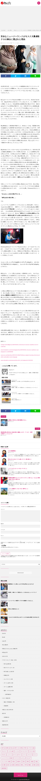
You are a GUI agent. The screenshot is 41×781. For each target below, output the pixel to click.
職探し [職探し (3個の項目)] (30, 764)
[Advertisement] (20, 17)
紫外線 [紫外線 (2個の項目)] (17, 764)
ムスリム (21, 42)
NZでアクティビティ (8, 667)
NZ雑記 (5, 675)
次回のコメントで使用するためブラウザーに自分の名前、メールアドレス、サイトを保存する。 (20, 543)
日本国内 (6, 717)
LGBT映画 (7, 694)
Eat (3, 633)
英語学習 (4, 724)
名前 (2, 523)
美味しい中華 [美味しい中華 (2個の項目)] (24, 764)
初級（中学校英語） (8, 702)
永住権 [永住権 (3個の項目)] (12, 764)
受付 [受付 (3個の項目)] (24, 761)
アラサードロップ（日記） (6, 384)
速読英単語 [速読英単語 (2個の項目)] (4, 768)
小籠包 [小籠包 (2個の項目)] (31, 761)
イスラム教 (16, 42)
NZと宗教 (10, 42)
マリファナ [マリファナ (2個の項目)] (16, 758)
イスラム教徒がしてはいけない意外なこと (18, 488)
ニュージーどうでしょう (24, 779)
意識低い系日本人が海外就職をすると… (17, 420)
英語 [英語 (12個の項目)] (38, 764)
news (3, 641)
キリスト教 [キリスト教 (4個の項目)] (32, 751)
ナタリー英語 (5, 698)
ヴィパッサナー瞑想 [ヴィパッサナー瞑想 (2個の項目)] (6, 761)
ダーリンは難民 (7, 686)
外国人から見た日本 (6, 709)
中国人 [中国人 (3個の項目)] (13, 761)
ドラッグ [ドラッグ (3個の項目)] (30, 754)
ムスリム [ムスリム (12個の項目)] (23, 758)
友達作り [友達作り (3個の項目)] (19, 761)
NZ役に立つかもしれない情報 (8, 648)
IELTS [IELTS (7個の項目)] (3, 747)
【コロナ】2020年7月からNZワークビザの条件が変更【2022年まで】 (23, 617)
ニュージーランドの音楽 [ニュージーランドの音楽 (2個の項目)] (7, 758)
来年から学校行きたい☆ (16, 399)
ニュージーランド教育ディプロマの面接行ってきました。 (23, 393)
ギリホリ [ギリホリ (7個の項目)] (3, 754)
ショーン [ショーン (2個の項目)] (9, 754)
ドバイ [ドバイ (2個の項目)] (24, 754)
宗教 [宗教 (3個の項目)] (28, 761)
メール (3, 529)
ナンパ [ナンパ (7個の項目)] (34, 754)
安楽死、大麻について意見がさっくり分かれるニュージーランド (24, 387)
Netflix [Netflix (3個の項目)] (7, 747)
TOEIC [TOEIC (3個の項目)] (25, 747)
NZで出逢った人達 (8, 671)
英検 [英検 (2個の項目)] (34, 764)
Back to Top (20, 775)
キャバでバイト (7, 679)
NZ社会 (9, 390)
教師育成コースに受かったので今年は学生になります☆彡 (23, 381)
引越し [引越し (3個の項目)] (36, 761)
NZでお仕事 (6, 663)
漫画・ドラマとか (8, 690)
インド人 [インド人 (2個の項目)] (17, 751)
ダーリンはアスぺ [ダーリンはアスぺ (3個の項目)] (17, 754)
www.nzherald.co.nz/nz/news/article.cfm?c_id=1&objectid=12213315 (17, 360)
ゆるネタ (4, 656)
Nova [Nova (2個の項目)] (12, 747)
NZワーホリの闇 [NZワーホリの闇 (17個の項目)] (18, 747)
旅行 (3, 713)
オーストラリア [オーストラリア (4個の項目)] (24, 751)
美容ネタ (4, 721)
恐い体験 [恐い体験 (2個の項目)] (3, 764)
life (3, 637)
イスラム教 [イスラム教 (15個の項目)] (10, 751)
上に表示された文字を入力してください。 (10, 547)
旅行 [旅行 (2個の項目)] (8, 764)
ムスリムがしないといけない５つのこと (17, 468)
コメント (3, 509)
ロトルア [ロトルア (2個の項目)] (29, 758)
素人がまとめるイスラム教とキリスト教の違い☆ (19, 459)
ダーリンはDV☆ (7, 682)
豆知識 (5, 705)
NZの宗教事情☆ (12, 451)
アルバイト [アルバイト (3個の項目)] (4, 751)
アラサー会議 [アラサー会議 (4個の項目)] (31, 747)
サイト (2, 535)
